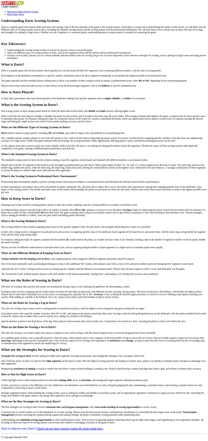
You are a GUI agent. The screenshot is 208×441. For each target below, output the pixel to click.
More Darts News (15, 14)
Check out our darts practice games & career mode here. (70, 428)
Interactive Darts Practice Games (22, 11)
